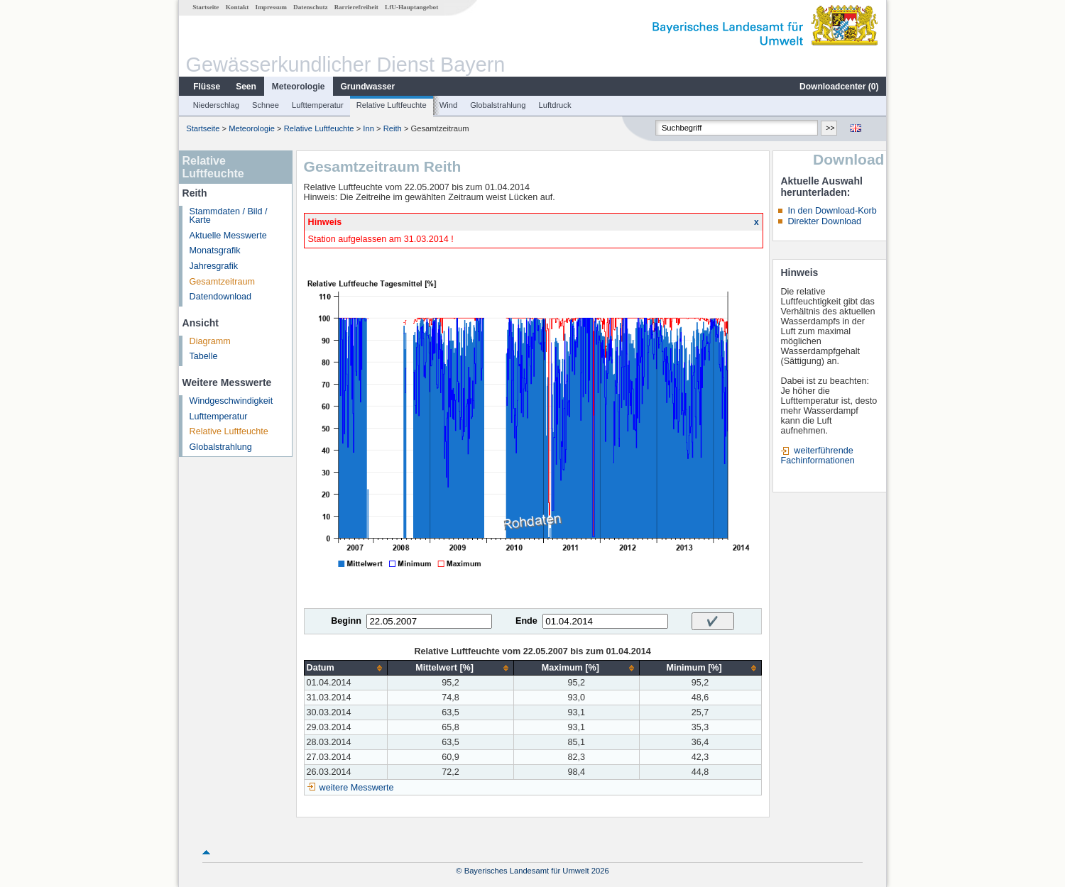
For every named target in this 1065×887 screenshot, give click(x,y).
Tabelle (204, 356)
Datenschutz (310, 7)
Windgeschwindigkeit (231, 401)
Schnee (265, 105)
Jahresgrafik (214, 266)
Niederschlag (216, 105)
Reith (392, 128)
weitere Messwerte (357, 788)
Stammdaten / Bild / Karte (229, 216)
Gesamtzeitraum (222, 282)
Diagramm (210, 341)
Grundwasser (368, 87)
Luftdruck (555, 105)
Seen (246, 87)
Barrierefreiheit (356, 7)
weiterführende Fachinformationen (817, 455)
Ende (526, 621)
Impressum (271, 7)
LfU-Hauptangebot (411, 7)
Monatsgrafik (215, 250)
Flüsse (206, 87)
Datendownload (221, 297)
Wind (448, 105)
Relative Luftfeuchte (391, 105)
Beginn (346, 621)
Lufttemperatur (318, 105)
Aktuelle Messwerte (228, 236)
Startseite (205, 7)
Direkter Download (824, 221)
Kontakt (237, 7)
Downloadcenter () (838, 87)
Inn (368, 128)
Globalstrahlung (497, 105)
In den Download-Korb (831, 211)
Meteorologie (298, 87)
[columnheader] (346, 668)
